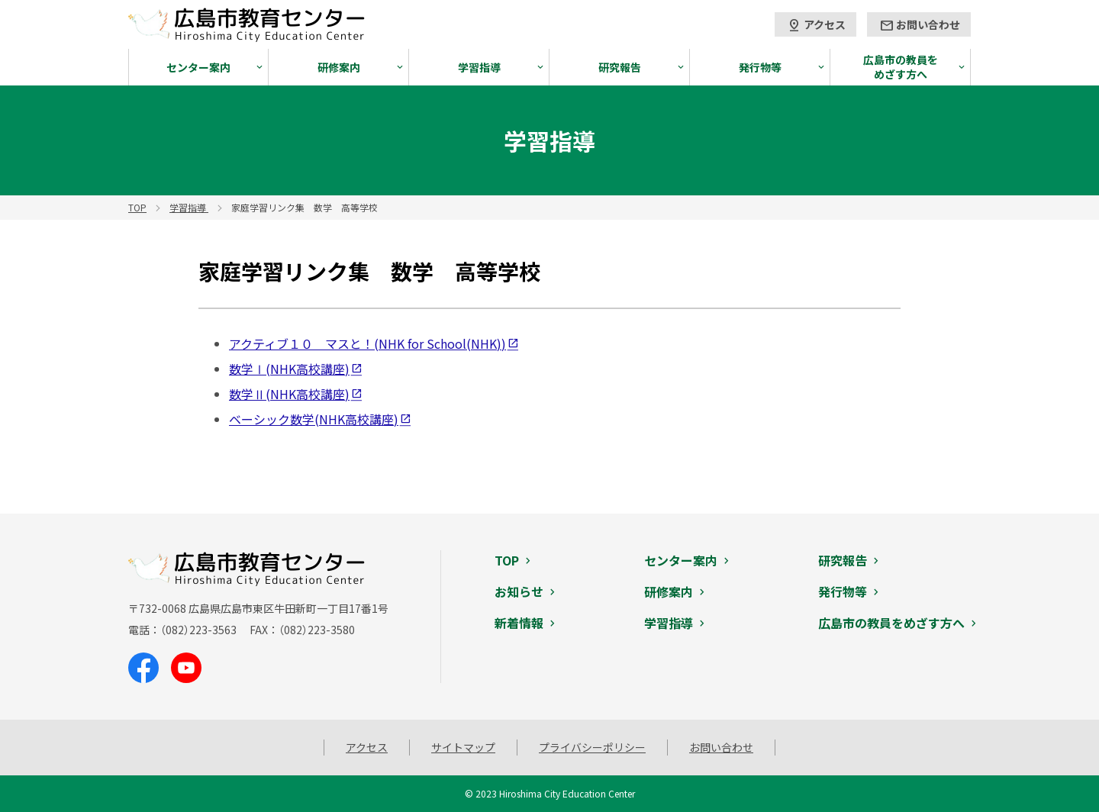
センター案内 (198, 67)
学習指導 (479, 67)
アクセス (816, 25)
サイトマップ (463, 747)
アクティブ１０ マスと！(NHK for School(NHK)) (367, 343)
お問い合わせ (919, 25)
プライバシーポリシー (592, 747)
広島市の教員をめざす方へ (900, 67)
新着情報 (519, 623)
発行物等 (760, 67)
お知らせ (519, 591)
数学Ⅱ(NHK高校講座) (289, 394)
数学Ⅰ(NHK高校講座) (289, 368)
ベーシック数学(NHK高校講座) (313, 419)
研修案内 (338, 67)
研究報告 (619, 67)
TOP (507, 560)
